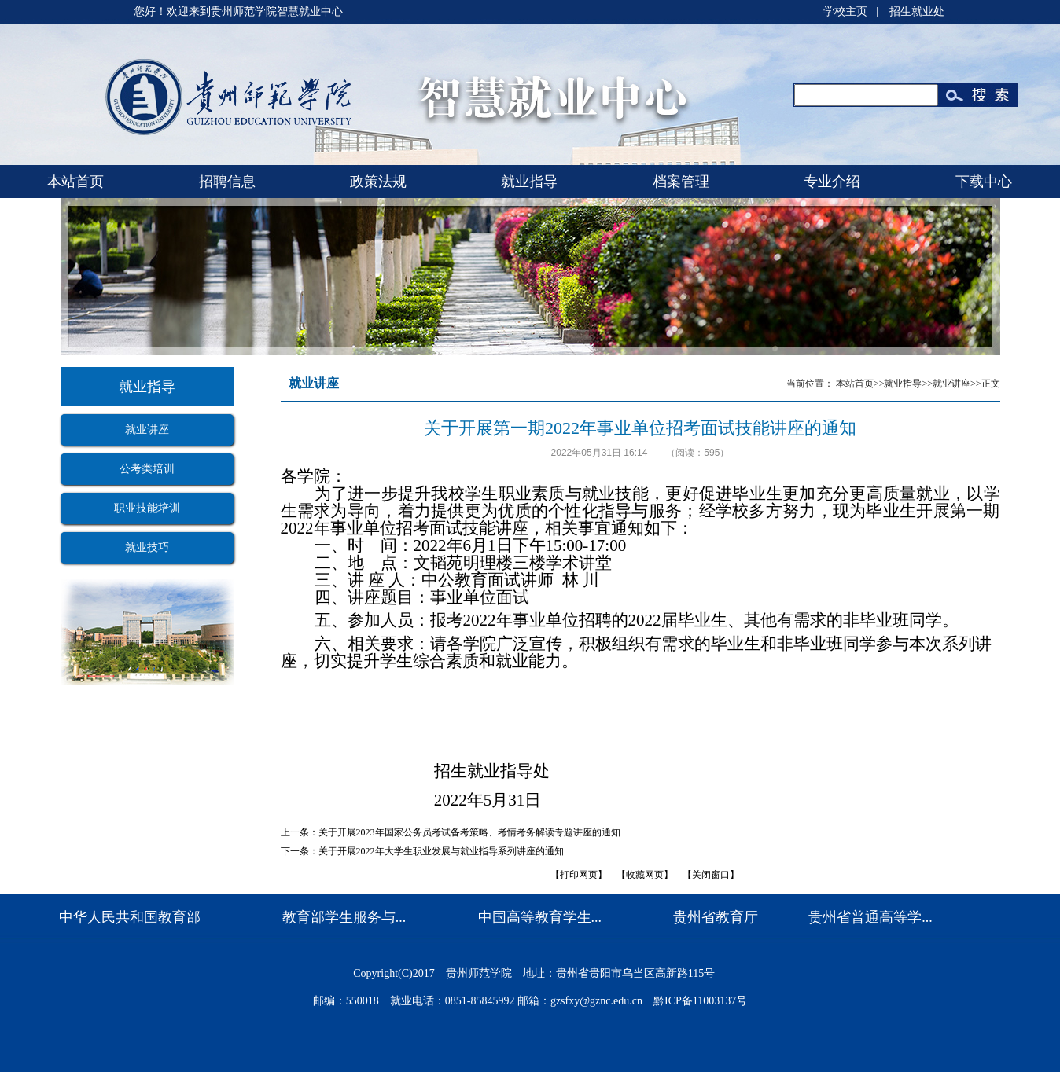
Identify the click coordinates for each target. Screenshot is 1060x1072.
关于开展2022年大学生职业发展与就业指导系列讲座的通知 (441, 851)
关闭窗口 (711, 874)
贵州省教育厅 (715, 917)
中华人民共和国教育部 (130, 917)
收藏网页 (645, 874)
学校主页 (845, 11)
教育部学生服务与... (344, 917)
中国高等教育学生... (540, 917)
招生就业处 (916, 11)
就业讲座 (147, 429)
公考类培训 (147, 469)
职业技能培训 (147, 508)
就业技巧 (147, 547)
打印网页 (579, 874)
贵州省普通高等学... (870, 917)
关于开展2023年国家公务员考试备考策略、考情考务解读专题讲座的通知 (469, 832)
